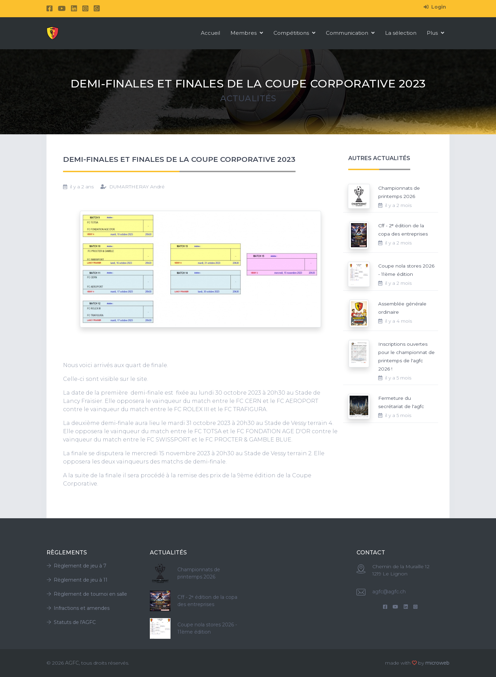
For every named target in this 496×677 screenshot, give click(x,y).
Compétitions (294, 33)
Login (435, 7)
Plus (435, 33)
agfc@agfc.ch (389, 592)
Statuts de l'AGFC (71, 622)
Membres (246, 33)
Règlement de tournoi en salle (86, 594)
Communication (350, 33)
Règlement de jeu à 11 (76, 580)
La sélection (400, 33)
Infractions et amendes (78, 608)
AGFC (72, 663)
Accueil (210, 33)
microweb (437, 663)
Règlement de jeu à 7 (76, 566)
